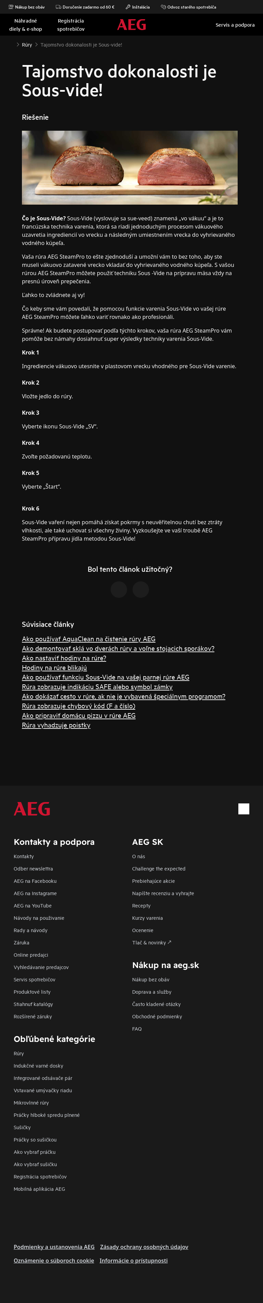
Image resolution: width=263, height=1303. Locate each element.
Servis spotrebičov (34, 979)
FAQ (137, 1028)
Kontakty (24, 856)
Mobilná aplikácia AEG (39, 1188)
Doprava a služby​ (152, 991)
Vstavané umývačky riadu (43, 1090)
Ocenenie (142, 930)
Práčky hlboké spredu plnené (47, 1114)
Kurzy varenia (147, 917)
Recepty (141, 905)
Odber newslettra (33, 868)
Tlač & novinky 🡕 (151, 942)
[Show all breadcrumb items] (11, 44)
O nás (138, 856)
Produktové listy (32, 991)
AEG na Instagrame (35, 893)
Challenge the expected (159, 868)
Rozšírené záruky (33, 1016)
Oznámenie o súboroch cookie (54, 1260)
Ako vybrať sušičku (35, 1164)
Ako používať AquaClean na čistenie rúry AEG (88, 638)
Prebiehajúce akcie (153, 880)
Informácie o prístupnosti (134, 1260)
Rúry (19, 1053)
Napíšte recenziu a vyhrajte (163, 893)
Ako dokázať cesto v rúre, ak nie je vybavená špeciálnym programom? (123, 696)
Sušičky (22, 1127)
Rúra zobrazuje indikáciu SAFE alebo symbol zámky (97, 686)
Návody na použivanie (39, 917)
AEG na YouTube (33, 905)
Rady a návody (31, 930)
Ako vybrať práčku (34, 1151)
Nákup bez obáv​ (151, 979)
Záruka (21, 942)
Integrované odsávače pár (43, 1077)
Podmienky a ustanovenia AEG (54, 1247)
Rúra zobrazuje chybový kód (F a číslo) (78, 705)
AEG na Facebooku (35, 880)
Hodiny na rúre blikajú (54, 667)
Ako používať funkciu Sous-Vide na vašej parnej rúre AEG (105, 676)
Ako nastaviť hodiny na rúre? (64, 657)
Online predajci (31, 954)
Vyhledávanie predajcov (41, 967)
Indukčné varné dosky (38, 1065)
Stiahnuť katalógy (33, 1004)
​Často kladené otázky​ (156, 1004)
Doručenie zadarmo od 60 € (85, 7)
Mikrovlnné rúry (31, 1102)
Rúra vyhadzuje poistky (56, 724)
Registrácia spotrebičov (40, 1176)
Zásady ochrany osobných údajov (144, 1247)
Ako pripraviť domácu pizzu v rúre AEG (79, 715)
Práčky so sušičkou (35, 1139)
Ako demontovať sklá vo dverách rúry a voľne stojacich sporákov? (118, 648)
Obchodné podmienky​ (157, 1016)
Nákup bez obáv (26, 7)
